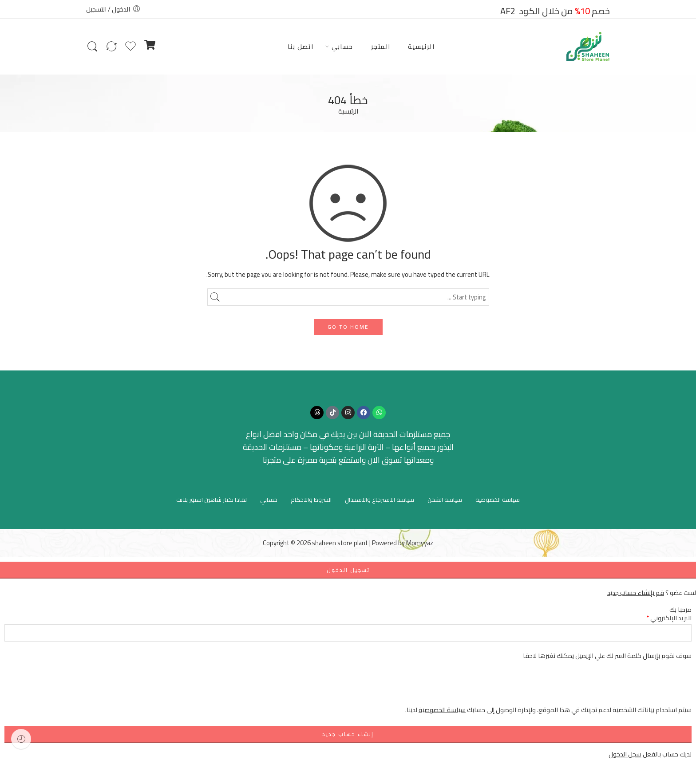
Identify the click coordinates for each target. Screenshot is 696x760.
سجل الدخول (625, 754)
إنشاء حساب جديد (348, 734)
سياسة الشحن (444, 499)
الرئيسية (421, 46)
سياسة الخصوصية (497, 499)
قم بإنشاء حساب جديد (635, 593)
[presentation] (624, 687)
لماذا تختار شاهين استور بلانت (211, 499)
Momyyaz (419, 543)
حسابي (342, 46)
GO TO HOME (348, 327)
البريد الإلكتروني (669, 618)
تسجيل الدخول (348, 570)
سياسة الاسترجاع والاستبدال (379, 499)
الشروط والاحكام (311, 499)
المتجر (381, 46)
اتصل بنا (301, 46)
